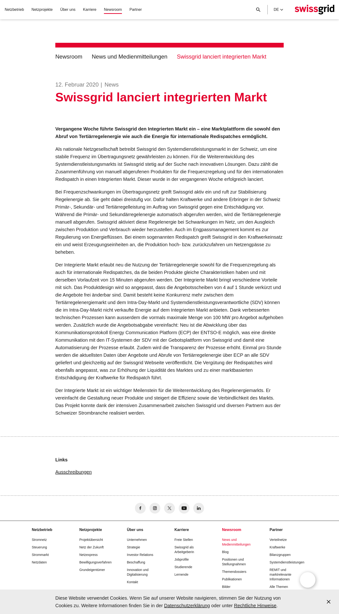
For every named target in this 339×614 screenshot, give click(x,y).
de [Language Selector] (278, 10)
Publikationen (232, 579)
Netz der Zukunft (91, 547)
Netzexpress (88, 555)
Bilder (226, 587)
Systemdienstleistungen (287, 562)
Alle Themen (279, 587)
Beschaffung (136, 562)
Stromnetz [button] (39, 540)
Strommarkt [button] (40, 555)
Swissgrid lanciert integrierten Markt (221, 56)
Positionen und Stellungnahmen (234, 562)
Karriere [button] (90, 10)
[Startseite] (314, 9)
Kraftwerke (277, 547)
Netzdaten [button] (39, 562)
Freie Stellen (183, 540)
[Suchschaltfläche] (258, 10)
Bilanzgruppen (280, 555)
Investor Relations (140, 555)
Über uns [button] (68, 10)
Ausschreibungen (73, 472)
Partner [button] (135, 10)
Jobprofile (181, 559)
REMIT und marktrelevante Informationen (280, 574)
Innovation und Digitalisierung (138, 572)
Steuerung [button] (39, 547)
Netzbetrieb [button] (14, 10)
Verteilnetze (278, 540)
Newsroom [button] (113, 10)
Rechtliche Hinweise (255, 605)
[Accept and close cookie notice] (329, 602)
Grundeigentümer (92, 570)
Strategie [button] (133, 547)
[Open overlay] (307, 580)
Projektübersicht (91, 540)
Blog (225, 552)
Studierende (183, 567)
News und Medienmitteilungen (130, 56)
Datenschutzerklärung (187, 605)
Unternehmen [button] (137, 540)
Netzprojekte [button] (42, 10)
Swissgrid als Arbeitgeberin (184, 549)
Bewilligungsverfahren (95, 562)
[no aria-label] (140, 508)
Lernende (181, 574)
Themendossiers (234, 572)
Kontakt (132, 582)
